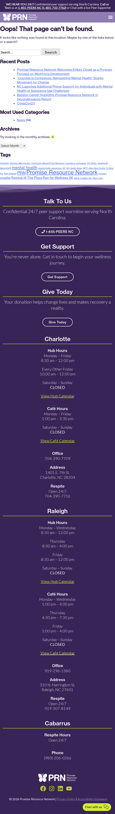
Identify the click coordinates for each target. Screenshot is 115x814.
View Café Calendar (57, 653)
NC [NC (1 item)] (64, 168)
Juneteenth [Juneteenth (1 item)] (102, 163)
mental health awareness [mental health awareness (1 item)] (50, 168)
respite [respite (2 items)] (5, 178)
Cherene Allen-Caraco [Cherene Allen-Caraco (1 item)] (20, 163)
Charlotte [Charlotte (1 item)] (4, 163)
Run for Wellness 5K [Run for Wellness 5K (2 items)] (58, 178)
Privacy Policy (66, 799)
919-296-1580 (57, 670)
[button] (110, 17)
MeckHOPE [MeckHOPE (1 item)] (5, 168)
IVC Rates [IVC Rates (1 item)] (92, 163)
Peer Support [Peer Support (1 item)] (10, 173)
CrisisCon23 (26, 103)
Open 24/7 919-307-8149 (57, 706)
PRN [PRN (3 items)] (21, 172)
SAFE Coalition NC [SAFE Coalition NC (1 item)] (83, 178)
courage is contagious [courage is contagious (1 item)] (75, 163)
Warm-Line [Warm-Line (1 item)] (97, 178)
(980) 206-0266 (57, 758)
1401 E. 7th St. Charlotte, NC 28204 (57, 475)
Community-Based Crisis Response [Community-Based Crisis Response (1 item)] (48, 163)
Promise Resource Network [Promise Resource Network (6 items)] (62, 172)
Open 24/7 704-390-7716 (57, 493)
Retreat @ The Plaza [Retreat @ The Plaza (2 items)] (26, 178)
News (21, 120)
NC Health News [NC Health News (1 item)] (74, 168)
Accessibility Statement (93, 799)
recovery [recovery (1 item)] (102, 173)
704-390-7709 (57, 458)
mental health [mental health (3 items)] (24, 167)
